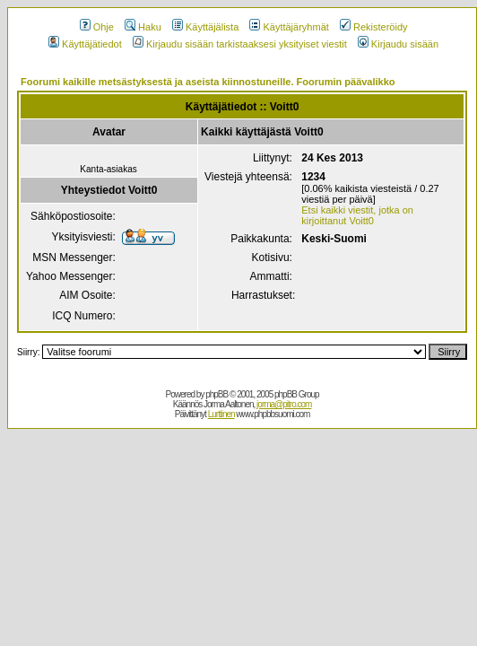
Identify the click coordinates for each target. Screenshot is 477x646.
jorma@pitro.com (283, 404)
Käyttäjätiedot (85, 44)
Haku (143, 27)
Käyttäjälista (205, 27)
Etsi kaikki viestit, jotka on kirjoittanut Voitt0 (357, 215)
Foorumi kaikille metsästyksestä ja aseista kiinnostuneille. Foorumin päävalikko (208, 81)
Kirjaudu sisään (398, 44)
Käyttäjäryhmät (288, 27)
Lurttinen (221, 414)
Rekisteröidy (374, 27)
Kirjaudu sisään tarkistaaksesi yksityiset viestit (240, 44)
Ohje (97, 27)
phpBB (216, 394)
